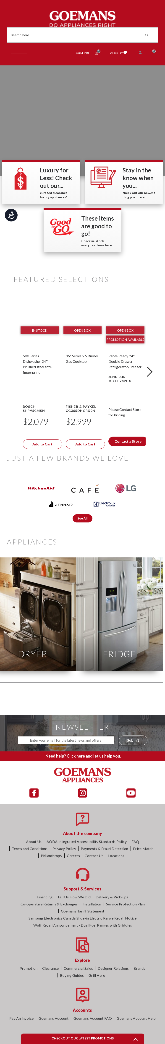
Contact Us (94, 855)
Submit (133, 740)
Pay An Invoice (21, 1018)
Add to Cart (42, 444)
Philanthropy (51, 855)
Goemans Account (54, 1018)
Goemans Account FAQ (92, 1018)
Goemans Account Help (136, 1018)
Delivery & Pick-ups (112, 897)
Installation (92, 904)
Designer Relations (113, 968)
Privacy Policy (64, 848)
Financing (45, 897)
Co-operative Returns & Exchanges (49, 904)
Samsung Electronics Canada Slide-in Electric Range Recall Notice (83, 918)
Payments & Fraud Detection (104, 848)
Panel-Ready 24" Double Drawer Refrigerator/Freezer (124, 361)
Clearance (50, 968)
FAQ (135, 841)
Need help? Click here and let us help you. (83, 755)
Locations (116, 855)
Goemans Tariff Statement (83, 911)
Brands (139, 968)
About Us (34, 841)
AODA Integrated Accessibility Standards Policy (87, 841)
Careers (73, 855)
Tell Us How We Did (74, 897)
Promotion (28, 968)
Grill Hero (97, 975)
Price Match (143, 848)
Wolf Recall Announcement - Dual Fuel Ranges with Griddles (82, 925)
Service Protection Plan (125, 904)
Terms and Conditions (30, 848)
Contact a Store (128, 441)
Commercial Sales (78, 968)
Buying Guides (72, 975)
